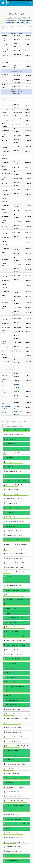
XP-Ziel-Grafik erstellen (21, 22)
